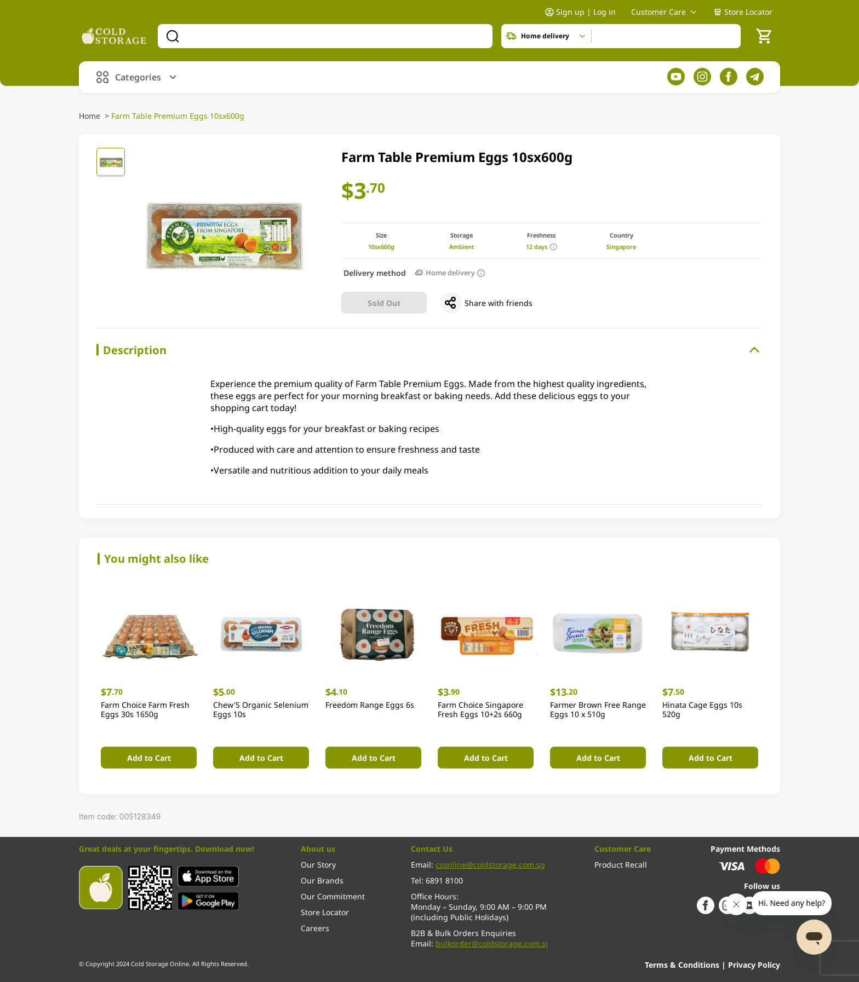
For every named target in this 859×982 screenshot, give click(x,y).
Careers (315, 928)
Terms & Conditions (683, 965)
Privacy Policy (754, 965)
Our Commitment (333, 896)
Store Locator (742, 12)
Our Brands (322, 880)
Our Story (318, 864)
